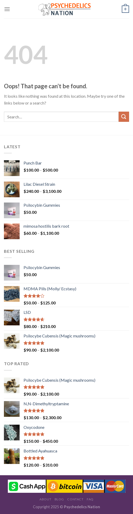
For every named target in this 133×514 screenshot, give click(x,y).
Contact (75, 499)
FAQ (90, 499)
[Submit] (124, 117)
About (45, 499)
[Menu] (7, 9)
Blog (59, 499)
